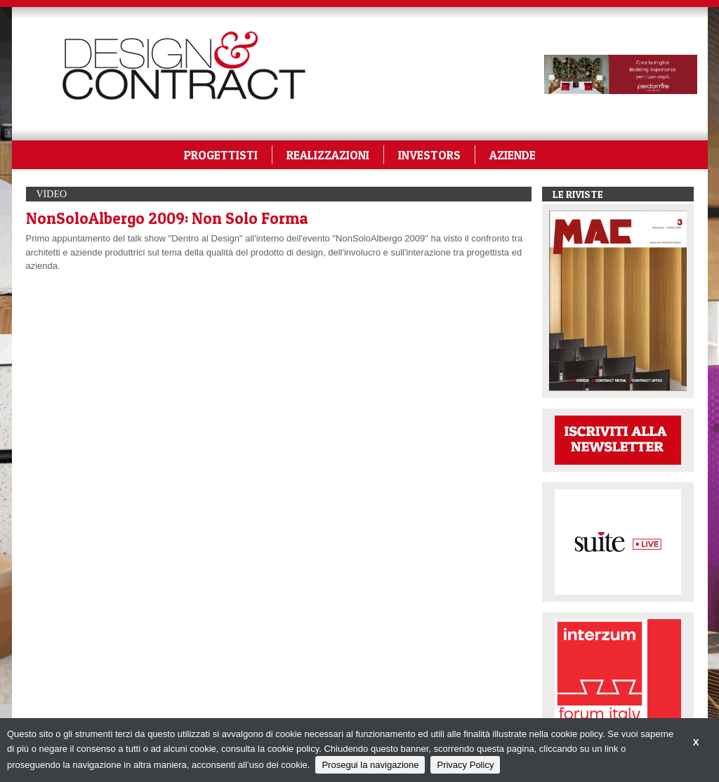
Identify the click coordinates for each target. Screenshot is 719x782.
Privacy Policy (465, 765)
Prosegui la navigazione (370, 765)
